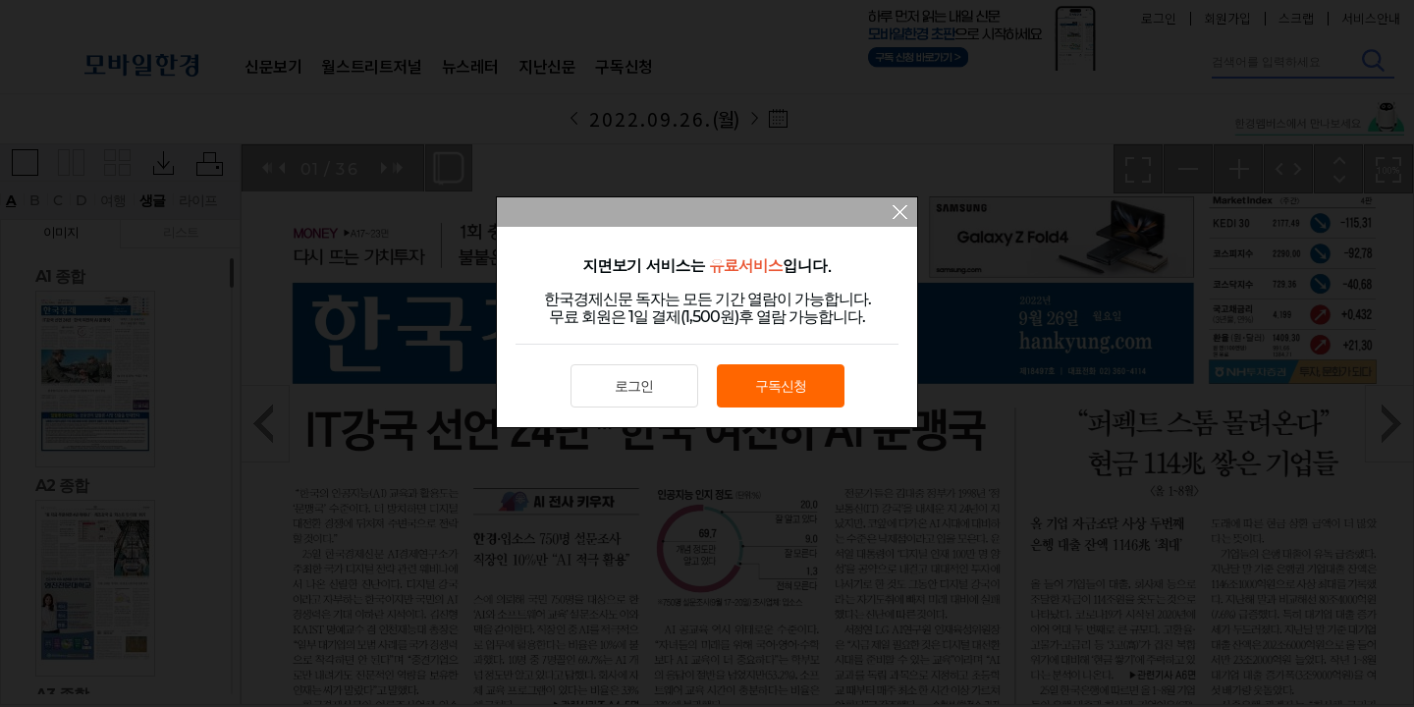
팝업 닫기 (900, 214)
